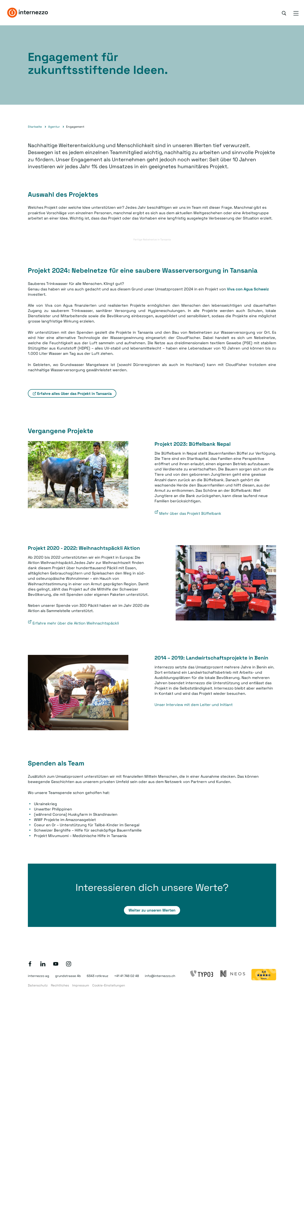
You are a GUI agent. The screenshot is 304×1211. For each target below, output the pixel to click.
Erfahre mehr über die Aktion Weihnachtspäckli (76, 623)
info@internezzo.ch (160, 976)
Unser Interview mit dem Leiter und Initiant (194, 704)
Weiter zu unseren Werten (152, 910)
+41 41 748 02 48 (126, 976)
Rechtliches (60, 985)
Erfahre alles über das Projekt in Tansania (74, 393)
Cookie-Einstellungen (108, 985)
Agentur (54, 127)
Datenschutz (38, 985)
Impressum (80, 985)
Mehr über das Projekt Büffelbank (190, 513)
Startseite (35, 127)
